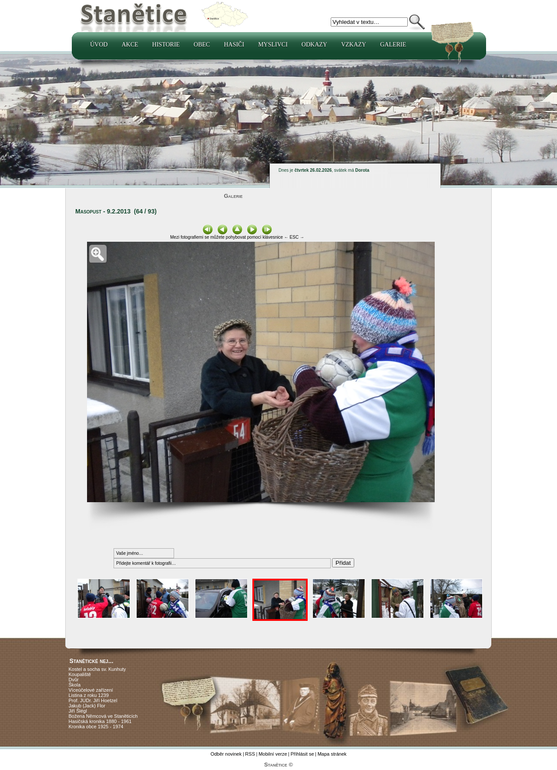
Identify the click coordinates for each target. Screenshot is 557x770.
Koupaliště (80, 674)
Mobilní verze (272, 754)
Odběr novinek (226, 754)
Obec (202, 44)
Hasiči (234, 44)
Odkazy (314, 44)
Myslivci (273, 44)
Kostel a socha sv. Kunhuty (97, 669)
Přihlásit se (302, 754)
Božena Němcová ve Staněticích (103, 716)
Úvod (98, 44)
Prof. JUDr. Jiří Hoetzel (93, 700)
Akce (129, 44)
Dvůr (74, 679)
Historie (166, 44)
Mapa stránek (332, 754)
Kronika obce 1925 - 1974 (96, 726)
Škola (75, 684)
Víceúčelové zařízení (91, 690)
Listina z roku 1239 (89, 695)
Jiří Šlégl (78, 710)
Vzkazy (353, 44)
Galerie (393, 44)
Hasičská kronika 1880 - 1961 (100, 721)
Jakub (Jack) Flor (87, 705)
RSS (250, 754)
